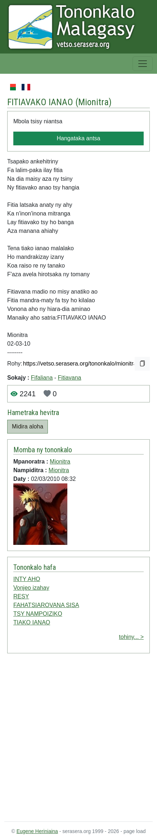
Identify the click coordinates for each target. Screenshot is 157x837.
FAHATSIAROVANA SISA (46, 605)
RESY (21, 596)
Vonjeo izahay (31, 588)
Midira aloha (27, 426)
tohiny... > (131, 637)
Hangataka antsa (78, 138)
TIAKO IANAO (31, 622)
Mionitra (93, 102)
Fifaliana (42, 378)
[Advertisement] (71, 739)
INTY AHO (26, 579)
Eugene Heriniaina (37, 831)
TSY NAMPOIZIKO (37, 614)
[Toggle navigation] (143, 63)
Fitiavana (69, 378)
